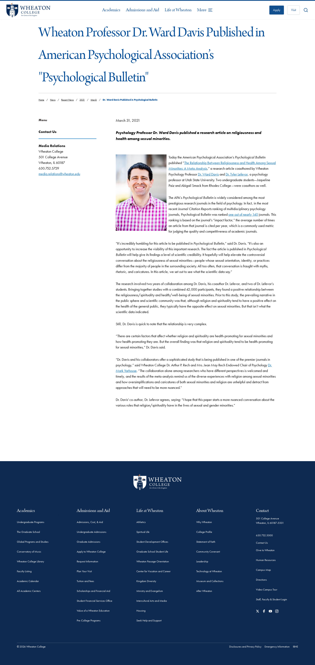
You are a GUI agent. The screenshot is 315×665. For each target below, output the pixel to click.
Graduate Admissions (88, 541)
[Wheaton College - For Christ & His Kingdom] (157, 482)
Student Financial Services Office (94, 601)
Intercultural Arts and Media (151, 601)
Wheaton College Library (30, 561)
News (52, 99)
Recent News (67, 99)
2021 (82, 99)
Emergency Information (277, 646)
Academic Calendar (28, 581)
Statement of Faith (205, 541)
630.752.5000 (264, 535)
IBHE (295, 646)
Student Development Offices (152, 541)
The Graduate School (28, 532)
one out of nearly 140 (243, 214)
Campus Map (263, 570)
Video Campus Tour (266, 589)
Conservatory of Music (29, 551)
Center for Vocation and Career (153, 571)
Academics (111, 10)
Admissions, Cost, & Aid (90, 522)
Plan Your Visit (84, 571)
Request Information (87, 561)
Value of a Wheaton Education (93, 610)
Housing (140, 610)
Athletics (141, 522)
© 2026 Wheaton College (31, 646)
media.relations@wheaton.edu (59, 174)
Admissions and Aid (142, 10)
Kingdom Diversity (146, 581)
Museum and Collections (209, 581)
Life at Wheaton (178, 10)
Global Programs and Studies (32, 541)
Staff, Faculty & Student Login (271, 599)
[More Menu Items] (205, 10)
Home (41, 99)
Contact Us (262, 542)
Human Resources (266, 560)
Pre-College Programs (88, 620)
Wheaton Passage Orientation (152, 561)
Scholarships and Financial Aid (93, 591)
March (94, 99)
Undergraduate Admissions (91, 532)
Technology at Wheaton (209, 571)
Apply (276, 10)
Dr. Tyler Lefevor (237, 174)
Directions (261, 579)
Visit (293, 10)
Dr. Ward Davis (208, 174)
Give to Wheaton (265, 550)
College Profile (204, 532)
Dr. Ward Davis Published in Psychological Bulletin (130, 99)
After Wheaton (204, 591)
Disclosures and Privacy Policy (245, 646)
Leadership (202, 561)
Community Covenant (208, 551)
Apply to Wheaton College (91, 551)
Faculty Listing (24, 571)
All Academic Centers (29, 591)
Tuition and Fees (85, 581)
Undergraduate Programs (30, 522)
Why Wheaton (204, 522)
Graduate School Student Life (152, 551)
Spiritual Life (142, 532)
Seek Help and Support (149, 620)
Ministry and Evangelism (149, 591)
